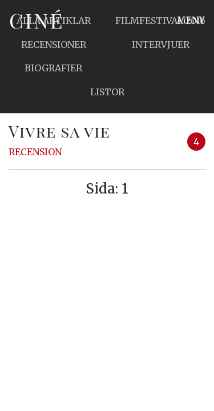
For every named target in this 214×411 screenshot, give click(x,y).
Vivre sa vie (59, 131)
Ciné (36, 20)
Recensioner (53, 44)
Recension (35, 152)
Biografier (53, 68)
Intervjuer (160, 44)
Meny (191, 20)
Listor (107, 92)
